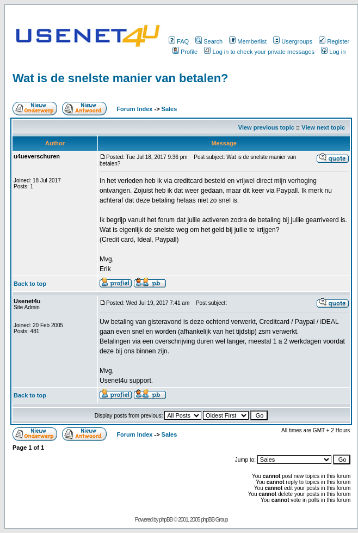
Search (209, 41)
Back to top (30, 283)
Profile (184, 51)
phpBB (165, 520)
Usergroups (292, 41)
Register (334, 41)
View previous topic (266, 127)
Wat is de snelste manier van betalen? (121, 78)
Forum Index (133, 109)
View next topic (323, 127)
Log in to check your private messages (259, 51)
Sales (169, 109)
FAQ (179, 41)
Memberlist (248, 41)
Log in (333, 51)
